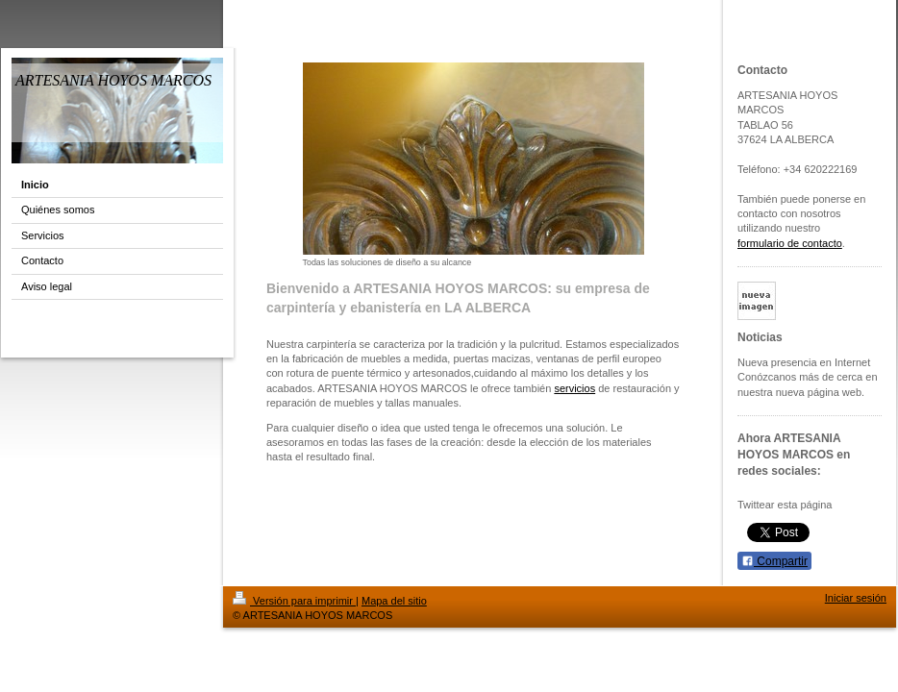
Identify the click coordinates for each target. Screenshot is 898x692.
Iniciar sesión (855, 598)
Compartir (774, 561)
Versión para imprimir (294, 600)
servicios (574, 388)
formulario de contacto (789, 243)
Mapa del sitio (394, 600)
